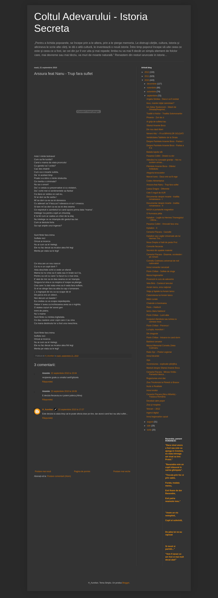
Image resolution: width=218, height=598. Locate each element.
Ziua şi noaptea (153, 405)
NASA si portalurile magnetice (160, 209)
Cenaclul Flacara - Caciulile (158, 232)
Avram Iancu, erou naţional (158, 287)
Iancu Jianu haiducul (155, 311)
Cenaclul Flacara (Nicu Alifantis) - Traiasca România (161, 395)
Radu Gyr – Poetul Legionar (159, 352)
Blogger (125, 583)
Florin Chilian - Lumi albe (157, 315)
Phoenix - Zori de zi (155, 117)
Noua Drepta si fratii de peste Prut (161, 242)
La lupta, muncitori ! (155, 329)
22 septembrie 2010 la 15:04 (64, 373)
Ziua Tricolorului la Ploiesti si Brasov (162, 382)
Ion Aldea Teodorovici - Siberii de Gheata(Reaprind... (161, 108)
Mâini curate (152, 299)
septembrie (152, 95)
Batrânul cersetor (154, 341)
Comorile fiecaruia (154, 246)
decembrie (152, 84)
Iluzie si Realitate (154, 386)
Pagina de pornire (82, 471)
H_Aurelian (47, 409)
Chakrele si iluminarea (156, 303)
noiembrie (152, 87)
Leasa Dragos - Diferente (157, 189)
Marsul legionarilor (154, 275)
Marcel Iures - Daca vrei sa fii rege (162, 177)
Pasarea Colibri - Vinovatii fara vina (162, 224)
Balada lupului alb (154, 152)
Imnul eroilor (152, 390)
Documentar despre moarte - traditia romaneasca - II (162, 204)
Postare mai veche (121, 471)
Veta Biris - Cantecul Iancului (159, 283)
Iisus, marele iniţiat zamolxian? (160, 103)
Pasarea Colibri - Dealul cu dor (160, 156)
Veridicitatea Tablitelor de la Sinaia (162, 137)
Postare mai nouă (43, 471)
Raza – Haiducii (153, 307)
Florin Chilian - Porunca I (157, 325)
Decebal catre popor (155, 401)
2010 (147, 80)
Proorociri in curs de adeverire (160, 279)
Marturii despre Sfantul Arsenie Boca (163, 368)
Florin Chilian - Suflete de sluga (160, 271)
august (150, 422)
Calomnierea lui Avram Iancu (159, 295)
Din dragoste (152, 333)
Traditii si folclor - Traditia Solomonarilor (164, 113)
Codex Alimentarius (155, 181)
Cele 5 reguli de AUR (156, 193)
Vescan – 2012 (153, 409)
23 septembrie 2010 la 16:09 (64, 391)
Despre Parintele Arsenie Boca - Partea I (164, 141)
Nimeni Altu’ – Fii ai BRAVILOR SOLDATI (165, 133)
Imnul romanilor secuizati (157, 267)
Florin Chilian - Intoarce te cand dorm (163, 337)
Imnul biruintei (152, 356)
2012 (147, 72)
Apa (148, 360)
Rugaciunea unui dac (156, 378)
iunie (149, 430)
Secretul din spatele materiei (159, 250)
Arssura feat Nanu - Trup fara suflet (162, 185)
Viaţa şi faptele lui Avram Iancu (160, 291)
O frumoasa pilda (154, 213)
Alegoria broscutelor (155, 173)
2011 (147, 76)
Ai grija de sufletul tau (156, 121)
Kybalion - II (151, 228)
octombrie (152, 91)
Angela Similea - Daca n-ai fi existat (162, 99)
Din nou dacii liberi (154, 129)
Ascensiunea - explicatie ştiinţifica (161, 364)
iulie (149, 426)
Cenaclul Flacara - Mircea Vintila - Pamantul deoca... (161, 373)
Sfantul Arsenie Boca (155, 125)
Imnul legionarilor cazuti (157, 416)
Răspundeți (47, 382)
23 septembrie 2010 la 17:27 (71, 409)
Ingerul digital (152, 413)
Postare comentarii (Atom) (59, 476)
